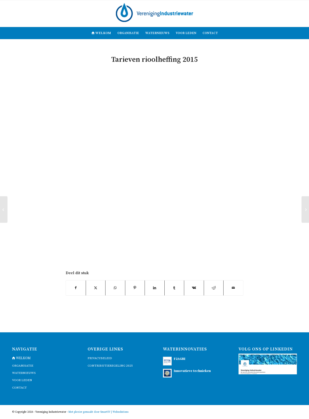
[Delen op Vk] (194, 287)
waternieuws (24, 373)
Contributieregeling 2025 (110, 366)
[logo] (154, 13)
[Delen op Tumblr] (174, 287)
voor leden (22, 380)
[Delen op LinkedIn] (154, 287)
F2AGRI (179, 359)
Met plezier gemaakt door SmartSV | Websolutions (98, 412)
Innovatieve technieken (192, 371)
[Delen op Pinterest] (135, 287)
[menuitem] (101, 33)
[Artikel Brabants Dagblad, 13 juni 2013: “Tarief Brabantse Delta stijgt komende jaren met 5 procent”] (3, 209)
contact (19, 388)
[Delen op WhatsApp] (115, 287)
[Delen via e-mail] (233, 287)
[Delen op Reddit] (214, 287)
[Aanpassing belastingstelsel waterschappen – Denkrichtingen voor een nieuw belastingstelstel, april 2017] (305, 209)
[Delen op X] (95, 287)
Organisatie (22, 366)
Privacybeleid (100, 358)
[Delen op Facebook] (76, 287)
